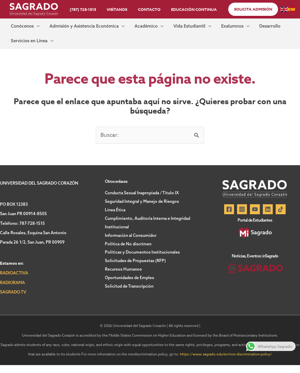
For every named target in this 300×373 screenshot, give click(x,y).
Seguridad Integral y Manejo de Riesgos (142, 209)
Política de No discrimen (128, 250)
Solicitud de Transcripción (129, 291)
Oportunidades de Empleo (129, 283)
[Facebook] (229, 217)
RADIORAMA (12, 290)
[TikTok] (281, 217)
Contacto (148, 9)
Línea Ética (115, 217)
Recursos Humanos (123, 274)
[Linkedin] (268, 217)
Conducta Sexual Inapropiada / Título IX (142, 200)
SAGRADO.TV (13, 300)
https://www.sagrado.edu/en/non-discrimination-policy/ (226, 362)
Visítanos (118, 9)
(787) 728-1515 (87, 9)
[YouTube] (255, 217)
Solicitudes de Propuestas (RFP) (135, 266)
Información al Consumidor (131, 241)
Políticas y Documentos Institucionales (142, 258)
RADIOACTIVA (14, 280)
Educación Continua (189, 9)
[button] (247, 9)
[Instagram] (242, 217)
